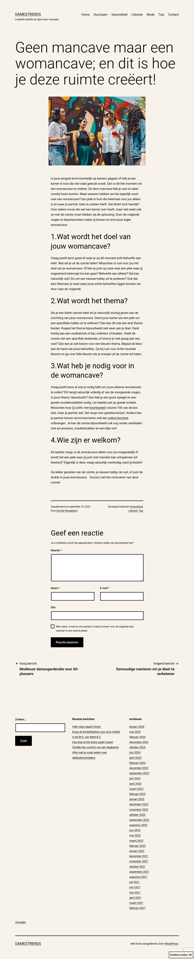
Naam (55, 588)
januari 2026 (136, 726)
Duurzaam (100, 14)
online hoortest (118, 418)
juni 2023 (134, 778)
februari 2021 (137, 908)
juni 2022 (134, 830)
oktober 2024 (137, 747)
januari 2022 (136, 851)
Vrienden (20, 922)
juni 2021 (134, 887)
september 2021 (139, 871)
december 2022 (138, 804)
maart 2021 (136, 902)
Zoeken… (20, 719)
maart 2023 (136, 788)
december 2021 (138, 856)
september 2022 (139, 819)
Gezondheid (119, 14)
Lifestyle (137, 14)
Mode (150, 14)
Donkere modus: (181, 955)
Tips (161, 14)
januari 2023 (136, 799)
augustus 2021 (138, 876)
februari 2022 (137, 845)
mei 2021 (135, 892)
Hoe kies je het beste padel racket (92, 742)
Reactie (56, 550)
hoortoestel (97, 408)
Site (53, 607)
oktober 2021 (137, 866)
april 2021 (135, 897)
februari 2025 (137, 737)
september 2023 (139, 773)
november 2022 (138, 809)
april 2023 (135, 783)
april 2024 (135, 757)
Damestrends (28, 14)
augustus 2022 (138, 825)
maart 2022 (136, 840)
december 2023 (138, 768)
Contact (173, 14)
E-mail (104, 588)
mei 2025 (135, 731)
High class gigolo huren (86, 726)
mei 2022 (135, 835)
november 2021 (138, 861)
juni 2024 (134, 752)
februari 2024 (137, 762)
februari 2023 (137, 794)
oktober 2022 (137, 814)
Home (85, 14)
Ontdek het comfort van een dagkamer (95, 747)
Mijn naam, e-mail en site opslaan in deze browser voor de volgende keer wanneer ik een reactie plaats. (95, 628)
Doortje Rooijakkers (67, 510)
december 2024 (138, 742)
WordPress (171, 943)
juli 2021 (134, 882)
